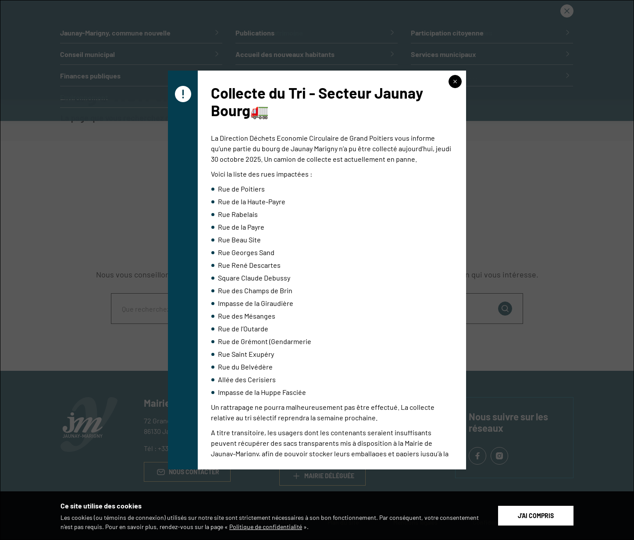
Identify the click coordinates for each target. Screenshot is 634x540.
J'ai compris (536, 515)
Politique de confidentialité (265, 526)
